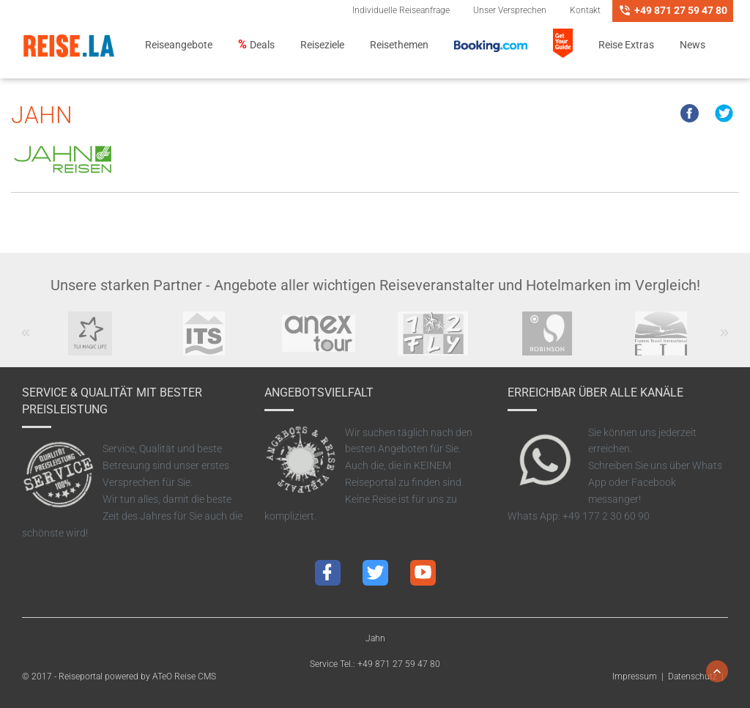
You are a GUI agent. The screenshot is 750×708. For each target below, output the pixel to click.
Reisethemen (399, 45)
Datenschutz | (698, 676)
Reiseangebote (178, 45)
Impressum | (640, 676)
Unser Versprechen (509, 10)
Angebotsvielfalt (319, 392)
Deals (262, 45)
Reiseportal (81, 676)
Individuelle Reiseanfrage (401, 10)
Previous (26, 340)
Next (724, 340)
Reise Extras (626, 45)
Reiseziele (322, 45)
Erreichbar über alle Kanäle (595, 392)
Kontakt (585, 10)
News (692, 45)
